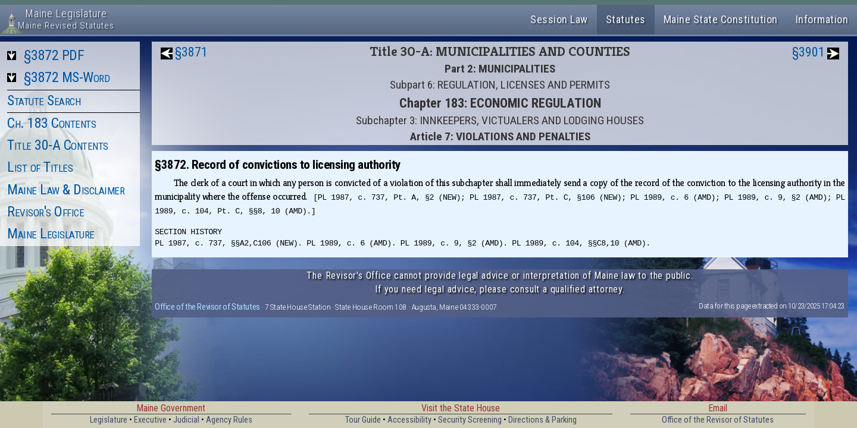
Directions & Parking (542, 420)
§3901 (808, 52)
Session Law (559, 19)
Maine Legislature (51, 233)
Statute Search (43, 100)
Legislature (108, 420)
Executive (150, 420)
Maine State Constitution (721, 19)
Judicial (186, 420)
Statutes (626, 19)
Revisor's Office (45, 211)
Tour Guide (363, 420)
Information (822, 19)
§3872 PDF (54, 55)
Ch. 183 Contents (51, 123)
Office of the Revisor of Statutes (207, 306)
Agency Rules (229, 420)
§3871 (191, 52)
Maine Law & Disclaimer (65, 189)
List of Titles (40, 167)
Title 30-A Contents (57, 145)
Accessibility (409, 420)
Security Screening (470, 420)
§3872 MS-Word (67, 77)
